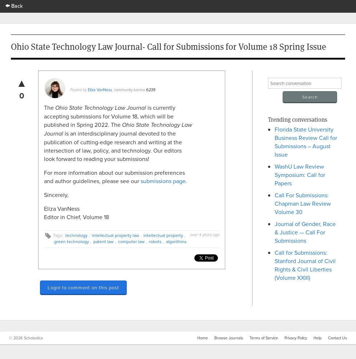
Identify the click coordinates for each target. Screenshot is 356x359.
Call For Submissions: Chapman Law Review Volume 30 (303, 203)
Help (317, 338)
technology (76, 235)
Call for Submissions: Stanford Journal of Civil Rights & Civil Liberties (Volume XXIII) (305, 265)
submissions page (163, 181)
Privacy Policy (295, 338)
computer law (131, 241)
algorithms (176, 241)
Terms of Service (264, 338)
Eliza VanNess (100, 90)
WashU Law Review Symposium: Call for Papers (300, 174)
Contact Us (337, 338)
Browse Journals (228, 338)
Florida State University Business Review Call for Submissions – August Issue (306, 141)
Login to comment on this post (83, 287)
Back (14, 5)
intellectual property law (115, 235)
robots (155, 241)
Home (202, 338)
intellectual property (163, 235)
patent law (103, 241)
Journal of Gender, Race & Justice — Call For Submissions (305, 232)
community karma (129, 90)
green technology (71, 241)
